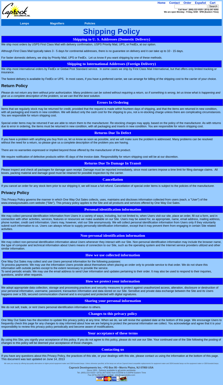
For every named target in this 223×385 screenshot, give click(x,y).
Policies (89, 23)
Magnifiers (57, 23)
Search (213, 6)
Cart (212, 2)
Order (187, 2)
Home (161, 2)
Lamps (24, 23)
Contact (174, 2)
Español (200, 2)
